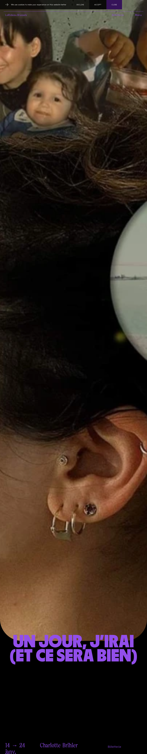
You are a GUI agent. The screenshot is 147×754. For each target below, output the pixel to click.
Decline (80, 5)
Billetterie (118, 15)
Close (114, 5)
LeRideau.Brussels (16, 15)
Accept (97, 5)
